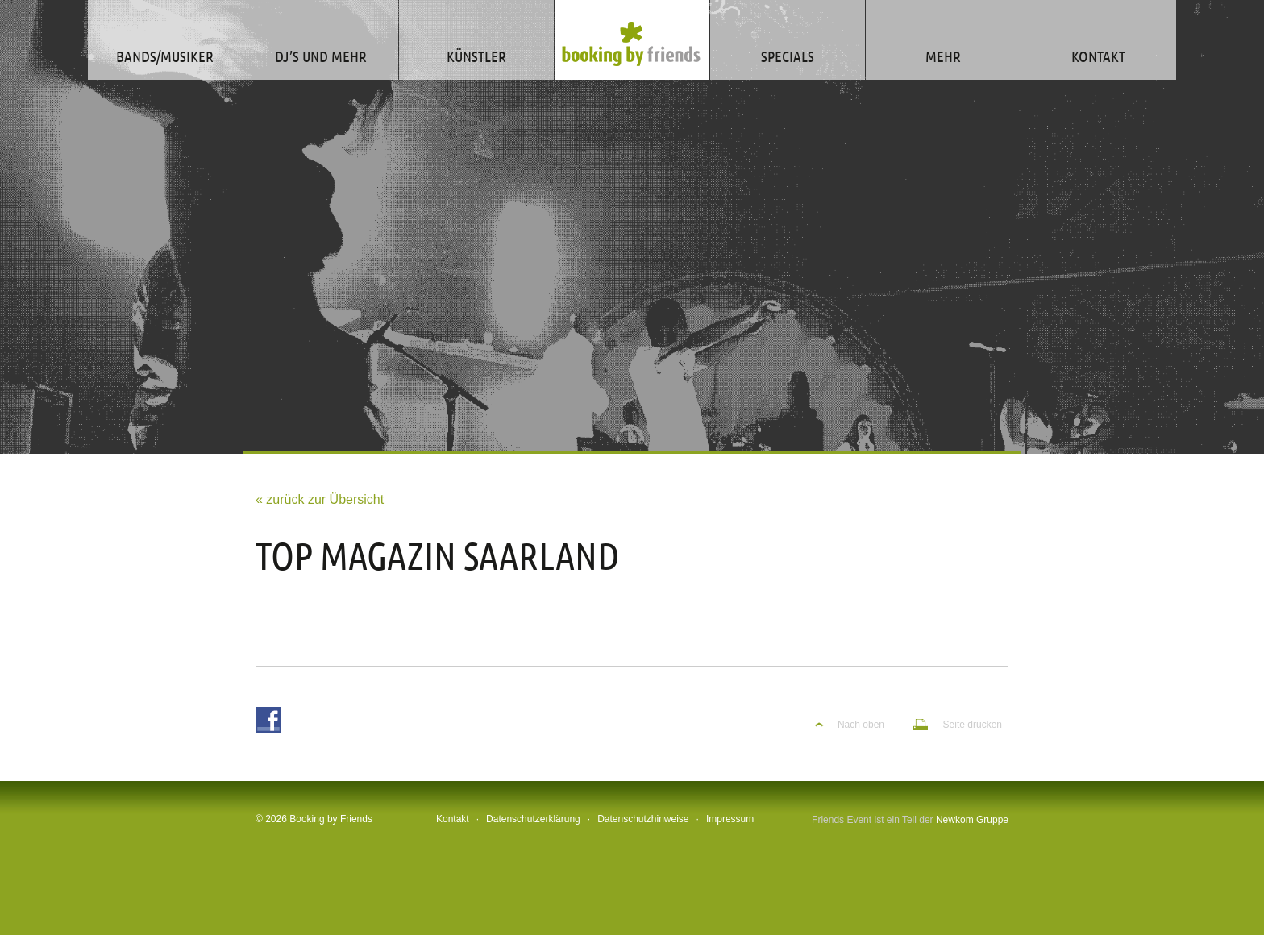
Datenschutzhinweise (642, 819)
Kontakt (452, 819)
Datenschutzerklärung (533, 819)
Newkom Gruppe (972, 819)
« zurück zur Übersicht (320, 499)
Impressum (730, 819)
